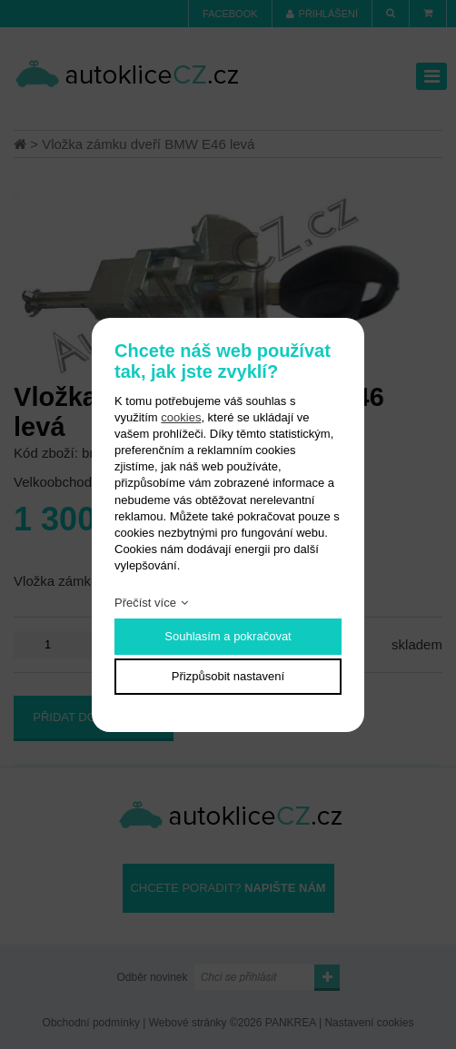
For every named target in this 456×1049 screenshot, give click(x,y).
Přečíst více (145, 602)
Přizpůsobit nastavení (228, 676)
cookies (181, 417)
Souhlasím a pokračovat (227, 636)
